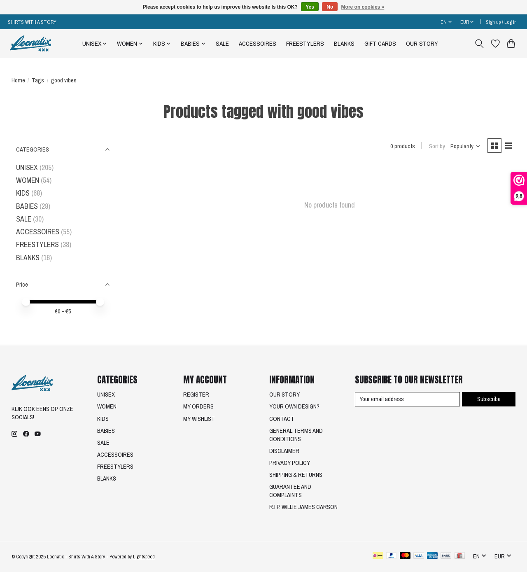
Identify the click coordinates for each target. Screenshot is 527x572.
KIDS (23, 193)
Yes (309, 7)
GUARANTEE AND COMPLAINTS (290, 491)
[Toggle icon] (479, 43)
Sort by (437, 146)
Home (18, 80)
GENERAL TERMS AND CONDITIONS (296, 435)
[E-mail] (407, 399)
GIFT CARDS (380, 43)
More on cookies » (363, 7)
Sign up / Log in (501, 22)
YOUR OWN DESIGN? (294, 406)
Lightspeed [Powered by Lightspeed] (144, 556)
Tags (38, 80)
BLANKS (344, 43)
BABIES (27, 206)
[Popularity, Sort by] (465, 146)
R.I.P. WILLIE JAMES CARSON (303, 507)
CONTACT (281, 419)
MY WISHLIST (199, 419)
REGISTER (196, 394)
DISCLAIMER (284, 451)
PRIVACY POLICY (289, 463)
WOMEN (27, 180)
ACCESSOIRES (257, 43)
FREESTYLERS (305, 43)
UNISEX (27, 167)
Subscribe (489, 399)
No (329, 7)
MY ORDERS (198, 406)
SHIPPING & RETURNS (295, 475)
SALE (222, 43)
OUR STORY (422, 43)
